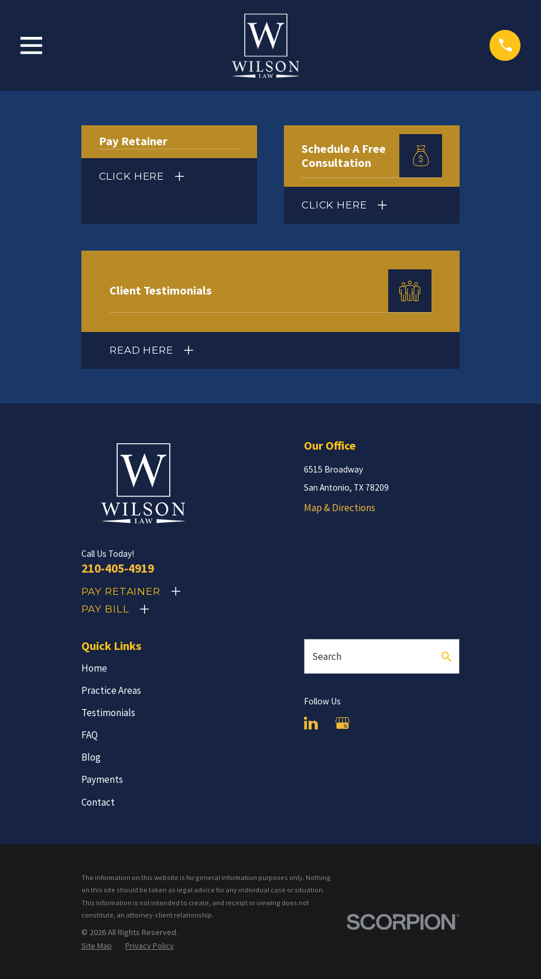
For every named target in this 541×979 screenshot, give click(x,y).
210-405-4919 (117, 568)
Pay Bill (105, 609)
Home (94, 668)
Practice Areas (111, 690)
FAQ (89, 734)
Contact (98, 802)
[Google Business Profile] (342, 723)
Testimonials (108, 712)
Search (326, 656)
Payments (102, 779)
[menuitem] (96, 946)
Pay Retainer (120, 591)
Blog (91, 757)
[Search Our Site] (446, 657)
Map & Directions (339, 507)
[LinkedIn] (311, 723)
